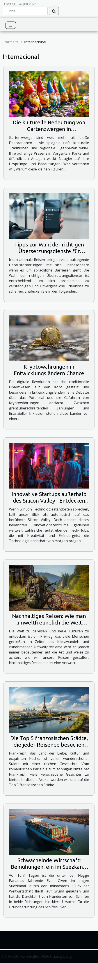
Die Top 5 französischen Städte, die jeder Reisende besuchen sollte (49, 744)
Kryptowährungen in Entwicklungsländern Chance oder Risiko (49, 373)
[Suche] (25, 11)
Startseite (11, 42)
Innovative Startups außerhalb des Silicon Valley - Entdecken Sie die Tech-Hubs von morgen (49, 500)
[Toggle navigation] (10, 25)
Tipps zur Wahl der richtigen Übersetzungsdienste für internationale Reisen (49, 251)
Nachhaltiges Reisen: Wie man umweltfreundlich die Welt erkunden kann (49, 622)
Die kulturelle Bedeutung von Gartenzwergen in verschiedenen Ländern (49, 129)
